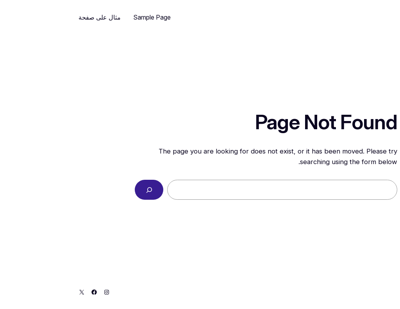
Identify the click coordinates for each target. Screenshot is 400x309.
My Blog (370, 17)
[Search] (83, 190)
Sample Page (86, 17)
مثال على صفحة (33, 17)
